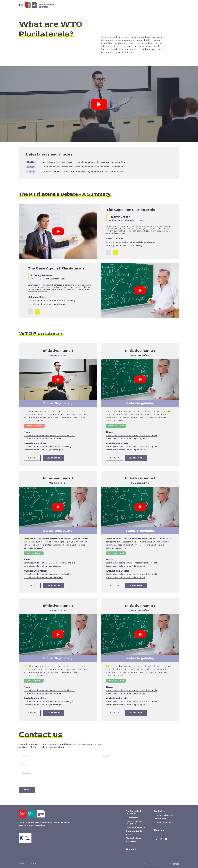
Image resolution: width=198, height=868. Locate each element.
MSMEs (129, 834)
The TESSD (131, 841)
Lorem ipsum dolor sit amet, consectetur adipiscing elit (131, 242)
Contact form (160, 819)
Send (27, 790)
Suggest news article (163, 822)
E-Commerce (132, 818)
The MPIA (119, 5)
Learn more (53, 458)
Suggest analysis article (164, 815)
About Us (156, 5)
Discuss (32, 458)
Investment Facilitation (136, 827)
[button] (115, 252)
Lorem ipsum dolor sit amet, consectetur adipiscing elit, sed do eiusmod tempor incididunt (84, 162)
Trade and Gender (134, 831)
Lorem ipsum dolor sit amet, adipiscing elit (126, 245)
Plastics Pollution (134, 838)
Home (85, 5)
